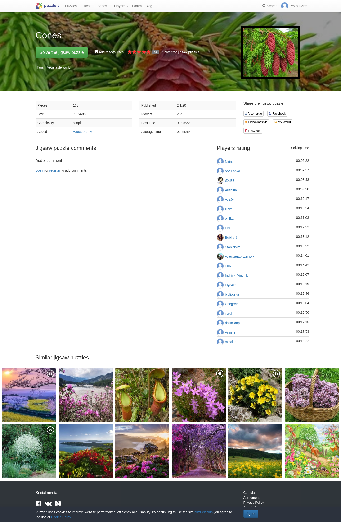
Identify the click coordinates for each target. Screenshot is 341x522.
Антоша (231, 190)
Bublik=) (231, 237)
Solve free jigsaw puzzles (180, 52)
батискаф (232, 323)
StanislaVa (233, 247)
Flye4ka (231, 285)
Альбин (230, 199)
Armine (230, 332)
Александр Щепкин (239, 256)
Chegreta (232, 304)
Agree (251, 514)
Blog (148, 6)
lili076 (229, 266)
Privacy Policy (253, 502)
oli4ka (229, 218)
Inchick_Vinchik (236, 275)
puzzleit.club (203, 512)
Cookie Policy (61, 517)
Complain (250, 492)
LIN (227, 228)
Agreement (251, 497)
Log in (40, 170)
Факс (229, 209)
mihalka (230, 342)
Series (104, 6)
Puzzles (72, 6)
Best (89, 6)
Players (121, 6)
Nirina (229, 161)
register (54, 170)
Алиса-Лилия (83, 132)
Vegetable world (59, 67)
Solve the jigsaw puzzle (62, 52)
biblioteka (232, 294)
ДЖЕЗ (229, 180)
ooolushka (232, 171)
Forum (137, 6)
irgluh (229, 313)
